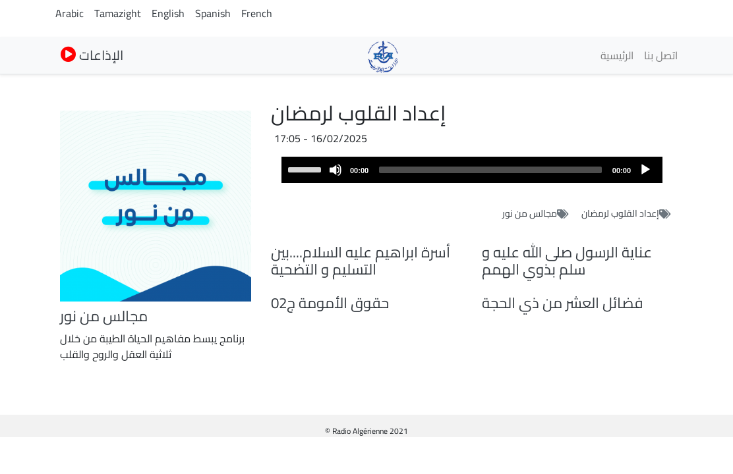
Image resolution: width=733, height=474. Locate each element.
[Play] (645, 169)
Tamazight (117, 13)
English (168, 13)
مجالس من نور (529, 213)
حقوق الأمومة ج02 (330, 303)
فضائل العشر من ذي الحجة (562, 303)
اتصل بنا (661, 55)
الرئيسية (617, 55)
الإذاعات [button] (92, 55)
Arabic (69, 13)
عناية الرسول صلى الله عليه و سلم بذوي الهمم (567, 261)
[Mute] (335, 169)
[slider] (490, 170)
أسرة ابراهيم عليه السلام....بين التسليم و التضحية (360, 261)
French (256, 13)
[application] (471, 170)
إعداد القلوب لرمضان (620, 213)
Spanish (213, 13)
